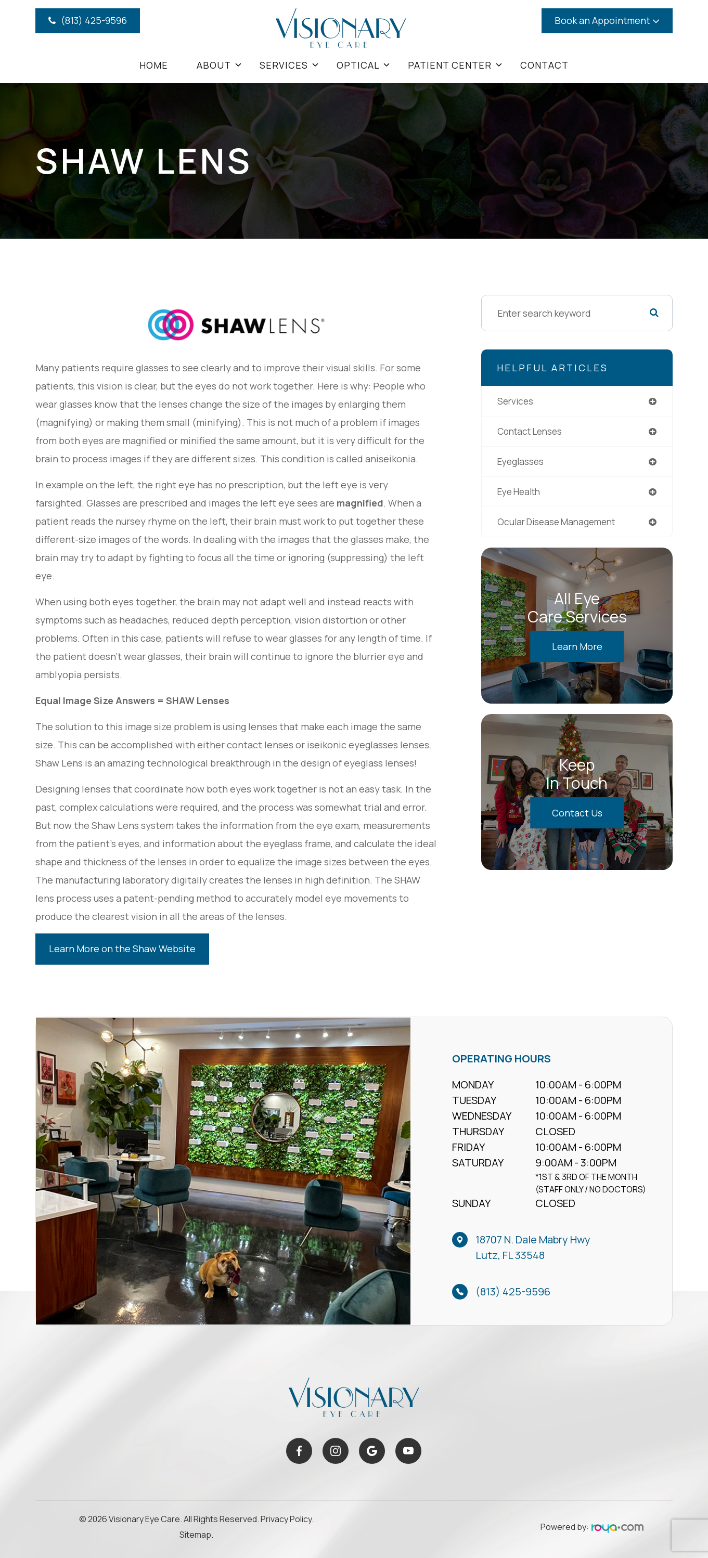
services (516, 401)
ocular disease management (560, 523)
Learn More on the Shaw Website (122, 948)
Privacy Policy (286, 1519)
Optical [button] (358, 65)
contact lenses (532, 431)
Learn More (577, 648)
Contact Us (577, 815)
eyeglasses (521, 462)
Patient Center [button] (450, 65)
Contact (544, 65)
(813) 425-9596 (512, 1291)
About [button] (214, 65)
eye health (521, 492)
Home (153, 65)
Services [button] (284, 65)
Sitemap (195, 1534)
